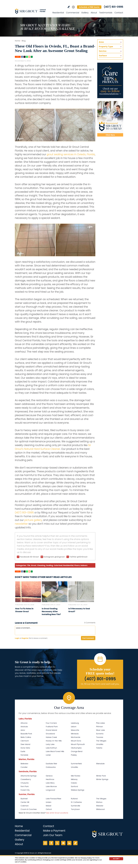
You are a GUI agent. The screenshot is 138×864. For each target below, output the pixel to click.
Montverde (75, 737)
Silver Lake (100, 730)
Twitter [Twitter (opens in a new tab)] (57, 843)
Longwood (50, 790)
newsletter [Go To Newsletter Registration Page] (21, 524)
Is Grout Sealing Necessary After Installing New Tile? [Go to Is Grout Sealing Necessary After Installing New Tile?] (51, 611)
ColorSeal (58, 565)
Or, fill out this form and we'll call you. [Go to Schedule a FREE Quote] (100, 683)
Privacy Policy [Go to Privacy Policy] (86, 858)
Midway (74, 779)
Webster (99, 806)
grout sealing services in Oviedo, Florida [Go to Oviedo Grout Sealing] (71, 154)
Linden (48, 802)
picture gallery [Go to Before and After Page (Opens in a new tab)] (33, 520)
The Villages (101, 741)
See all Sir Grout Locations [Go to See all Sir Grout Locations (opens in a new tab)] (57, 813)
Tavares (99, 737)
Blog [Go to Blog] (24, 41)
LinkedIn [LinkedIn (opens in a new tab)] (69, 843)
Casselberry (26, 779)
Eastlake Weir (51, 763)
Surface (103, 55)
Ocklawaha (51, 767)
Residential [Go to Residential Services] (58, 12)
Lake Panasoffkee (53, 798)
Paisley (74, 755)
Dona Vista (25, 748)
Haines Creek (51, 737)
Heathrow (50, 779)
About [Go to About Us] (94, 12)
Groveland (50, 733)
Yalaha (99, 748)
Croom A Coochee (29, 809)
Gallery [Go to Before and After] (85, 12)
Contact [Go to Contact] (118, 12)
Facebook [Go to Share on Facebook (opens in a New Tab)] (22, 57)
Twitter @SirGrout (78, 556)
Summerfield (76, 763)
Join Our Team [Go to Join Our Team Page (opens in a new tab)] (52, 835)
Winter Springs (102, 779)
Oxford (49, 809)
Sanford (74, 786)
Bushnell (24, 798)
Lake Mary (50, 783)
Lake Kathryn (51, 748)
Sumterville (75, 806)
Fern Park (25, 786)
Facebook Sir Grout (29, 556)
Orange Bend (76, 751)
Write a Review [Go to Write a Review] (68, 7)
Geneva (49, 776)
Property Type (106, 46)
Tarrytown (75, 809)
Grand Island (51, 730)
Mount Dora (76, 741)
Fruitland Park (52, 726)
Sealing (49, 565)
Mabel (48, 806)
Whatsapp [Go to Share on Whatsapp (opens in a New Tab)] (27, 57)
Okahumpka (76, 748)
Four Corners (51, 723)
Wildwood (100, 809)
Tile (28, 565)
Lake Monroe (51, 786)
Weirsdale (100, 763)
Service (102, 51)
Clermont (25, 741)
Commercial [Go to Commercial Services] (72, 12)
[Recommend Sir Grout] (110, 119)
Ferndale (24, 755)
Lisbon (73, 726)
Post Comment (88, 638)
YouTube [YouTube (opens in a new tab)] (63, 843)
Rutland (74, 798)
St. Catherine (76, 802)
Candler (24, 767)
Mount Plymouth (78, 744)
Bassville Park (26, 733)
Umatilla (99, 744)
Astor (23, 730)
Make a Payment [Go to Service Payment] (54, 831)
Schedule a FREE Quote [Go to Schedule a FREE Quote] (89, 7)
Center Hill (25, 802)
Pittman (99, 726)
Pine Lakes (100, 723)
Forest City (25, 790)
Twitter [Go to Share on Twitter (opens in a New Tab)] (24, 57)
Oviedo (74, 783)
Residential (68, 565)
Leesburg (75, 723)
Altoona (24, 723)
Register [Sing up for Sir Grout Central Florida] (25, 638)
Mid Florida (75, 776)
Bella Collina (26, 737)
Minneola (75, 733)
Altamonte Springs (29, 776)
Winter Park (101, 776)
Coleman (25, 806)
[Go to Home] (32, 11)
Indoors (83, 565)
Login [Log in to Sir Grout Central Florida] (17, 638)
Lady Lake (50, 744)
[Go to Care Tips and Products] (110, 80)
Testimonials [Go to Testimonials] (105, 12)
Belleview (24, 763)
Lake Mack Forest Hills (55, 751)
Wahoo (99, 802)
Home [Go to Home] (17, 41)
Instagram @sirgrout (54, 556)
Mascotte (75, 730)
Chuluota (25, 783)
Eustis (23, 751)
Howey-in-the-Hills (54, 741)
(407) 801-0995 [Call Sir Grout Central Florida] (113, 7)
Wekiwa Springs (77, 790)
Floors (77, 565)
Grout (33, 565)
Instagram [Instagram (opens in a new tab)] (45, 843)
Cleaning (41, 565)
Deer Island (25, 744)
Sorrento (100, 733)
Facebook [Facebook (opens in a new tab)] (51, 843)
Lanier (48, 755)
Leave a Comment (26, 623)
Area (101, 42)
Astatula (24, 726)
